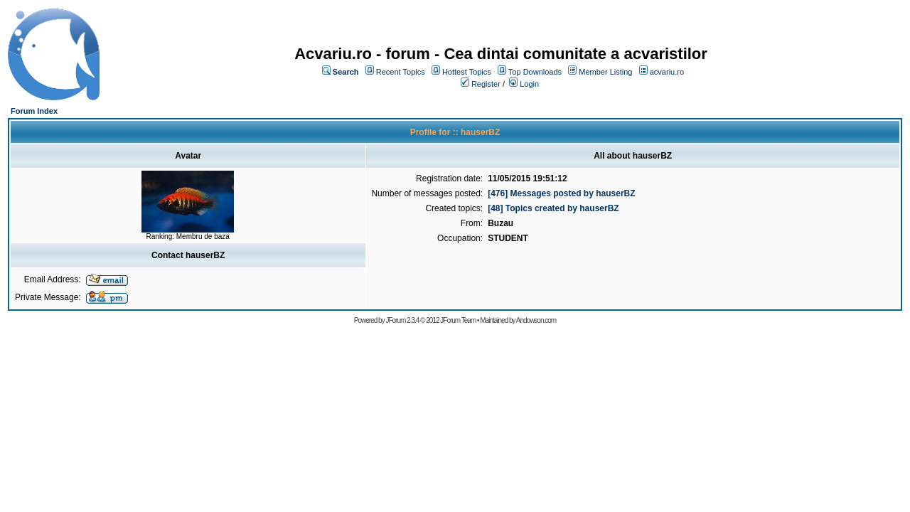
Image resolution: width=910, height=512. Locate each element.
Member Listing (605, 72)
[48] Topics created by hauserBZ (553, 208)
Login (529, 84)
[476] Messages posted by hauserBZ (561, 193)
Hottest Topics (466, 72)
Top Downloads (535, 72)
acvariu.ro (667, 72)
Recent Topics (400, 72)
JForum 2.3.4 (402, 320)
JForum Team (458, 320)
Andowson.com (536, 320)
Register (485, 84)
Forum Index (34, 111)
